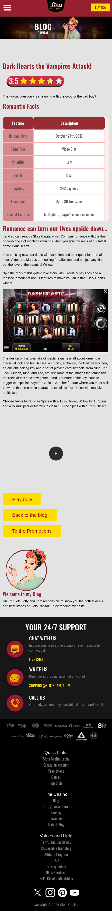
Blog (56, 800)
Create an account (56, 765)
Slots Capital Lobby (56, 759)
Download (56, 818)
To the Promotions (32, 531)
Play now (22, 499)
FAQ (56, 860)
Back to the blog (29, 515)
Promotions (56, 771)
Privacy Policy (56, 866)
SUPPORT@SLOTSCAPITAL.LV (49, 685)
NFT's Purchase (56, 872)
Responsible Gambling (56, 848)
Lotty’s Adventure (56, 806)
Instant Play (56, 824)
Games (56, 777)
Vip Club (56, 783)
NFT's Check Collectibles (56, 878)
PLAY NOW (100, 7)
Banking (56, 812)
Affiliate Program (56, 854)
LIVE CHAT (36, 659)
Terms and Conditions (56, 842)
